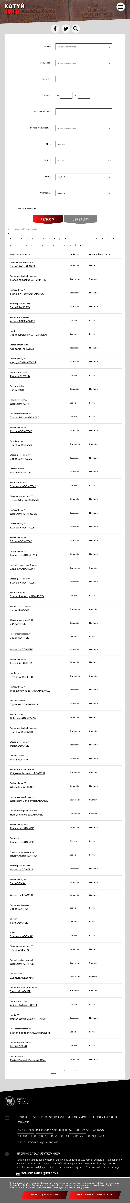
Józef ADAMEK (19, 637)
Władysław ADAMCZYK (23, 513)
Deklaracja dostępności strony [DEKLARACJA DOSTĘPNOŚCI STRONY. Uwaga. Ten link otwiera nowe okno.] (37, 1136)
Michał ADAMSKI (19, 759)
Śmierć (47, 161)
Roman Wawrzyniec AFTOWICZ (28, 1018)
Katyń (15, 9)
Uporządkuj (45, 193)
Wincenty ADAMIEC (21, 649)
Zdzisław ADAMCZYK (22, 568)
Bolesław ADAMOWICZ (23, 718)
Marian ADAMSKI (19, 745)
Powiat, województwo (40, 128)
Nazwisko (46, 79)
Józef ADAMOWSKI (21, 732)
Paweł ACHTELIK (20, 376)
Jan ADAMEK (18, 623)
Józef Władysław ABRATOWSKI (28, 335)
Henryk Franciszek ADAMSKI (26, 814)
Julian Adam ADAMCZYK (24, 500)
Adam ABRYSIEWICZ (22, 348)
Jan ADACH (17, 390)
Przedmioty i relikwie (52, 1117)
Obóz (48, 144)
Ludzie (33, 1117)
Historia (22, 1117)
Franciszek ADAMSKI (22, 828)
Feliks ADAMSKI (19, 922)
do (74, 95)
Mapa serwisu (25, 1130)
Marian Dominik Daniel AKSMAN (28, 1060)
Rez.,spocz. (45, 63)
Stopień (47, 47)
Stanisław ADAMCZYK (23, 486)
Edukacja (23, 1122)
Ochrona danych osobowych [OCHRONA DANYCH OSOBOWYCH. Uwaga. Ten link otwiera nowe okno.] (87, 1130)
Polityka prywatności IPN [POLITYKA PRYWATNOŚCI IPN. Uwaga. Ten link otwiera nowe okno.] (51, 1130)
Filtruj (46, 219)
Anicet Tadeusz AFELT (23, 1005)
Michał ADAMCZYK (21, 431)
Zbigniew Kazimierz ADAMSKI (27, 773)
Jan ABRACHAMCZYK (23, 266)
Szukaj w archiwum (27, 209)
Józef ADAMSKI (19, 908)
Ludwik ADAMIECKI (21, 663)
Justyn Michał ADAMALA (24, 417)
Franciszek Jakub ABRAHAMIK (28, 279)
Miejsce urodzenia (42, 112)
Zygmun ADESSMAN (22, 977)
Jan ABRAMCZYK (20, 307)
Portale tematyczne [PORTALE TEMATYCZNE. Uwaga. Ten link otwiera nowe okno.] (72, 1136)
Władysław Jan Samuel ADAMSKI (29, 800)
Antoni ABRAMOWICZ (22, 321)
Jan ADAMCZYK (19, 610)
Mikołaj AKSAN (18, 1046)
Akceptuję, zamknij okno (44, 1194)
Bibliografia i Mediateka (103, 1117)
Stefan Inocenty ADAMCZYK (27, 596)
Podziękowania (95, 1136)
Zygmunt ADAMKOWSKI (24, 704)
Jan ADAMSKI (18, 883)
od (57, 95)
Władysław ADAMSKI (22, 787)
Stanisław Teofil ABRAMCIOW (27, 293)
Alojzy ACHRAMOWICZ (23, 362)
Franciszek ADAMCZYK (23, 555)
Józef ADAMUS (19, 950)
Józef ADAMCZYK (21, 445)
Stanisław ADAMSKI (21, 936)
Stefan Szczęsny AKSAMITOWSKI (30, 1032)
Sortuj (48, 177)
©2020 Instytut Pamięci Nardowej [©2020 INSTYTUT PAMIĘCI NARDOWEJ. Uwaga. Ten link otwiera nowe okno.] (37, 1142)
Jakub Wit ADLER (20, 991)
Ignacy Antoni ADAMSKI (24, 855)
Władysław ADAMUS (22, 963)
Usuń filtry (76, 218)
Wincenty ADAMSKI (21, 869)
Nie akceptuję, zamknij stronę (94, 1194)
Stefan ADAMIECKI (21, 677)
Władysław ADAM (20, 403)
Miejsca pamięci (77, 1117)
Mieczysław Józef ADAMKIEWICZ (30, 690)
